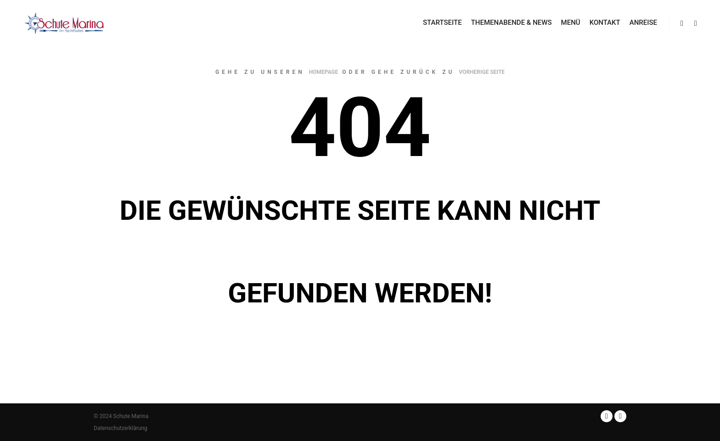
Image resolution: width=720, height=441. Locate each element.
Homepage (323, 72)
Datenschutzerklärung (120, 428)
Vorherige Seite (482, 72)
